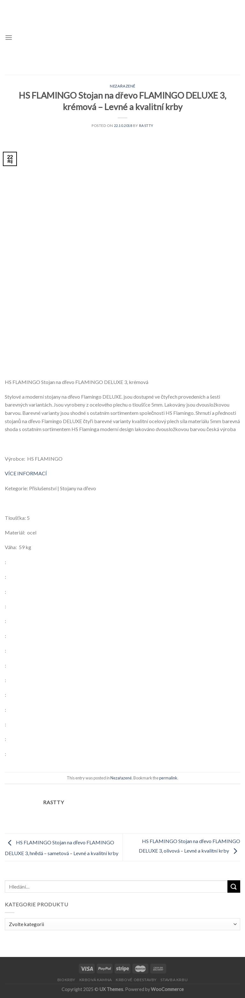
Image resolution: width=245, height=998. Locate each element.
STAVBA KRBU (174, 979)
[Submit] (233, 886)
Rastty (146, 125)
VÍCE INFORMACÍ (26, 473)
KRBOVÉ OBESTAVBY (136, 979)
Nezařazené (122, 86)
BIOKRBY (66, 979)
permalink (168, 777)
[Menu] (8, 37)
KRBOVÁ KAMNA (95, 979)
